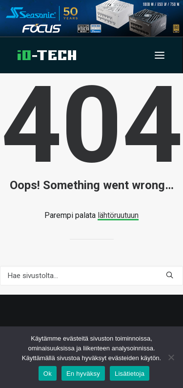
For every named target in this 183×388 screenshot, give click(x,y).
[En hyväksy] (171, 357)
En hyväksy (83, 373)
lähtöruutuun (118, 215)
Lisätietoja (129, 373)
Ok (47, 373)
